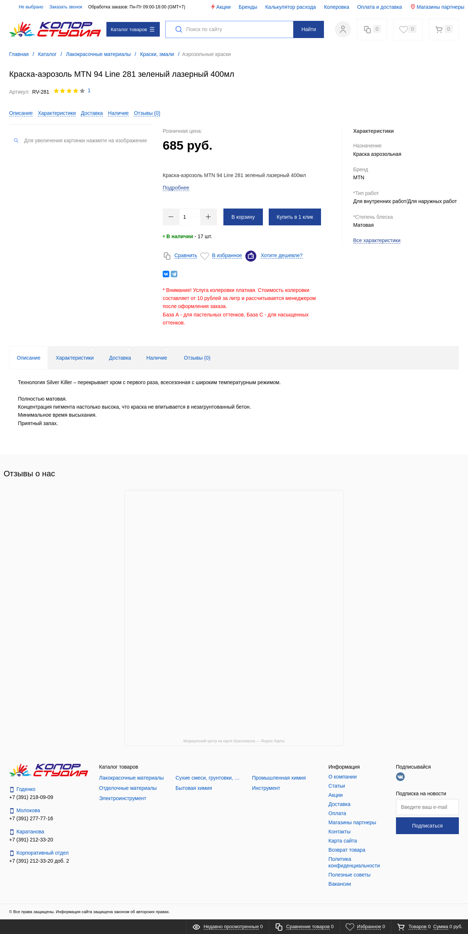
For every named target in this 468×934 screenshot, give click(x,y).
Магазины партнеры (437, 7)
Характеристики (57, 113)
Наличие (118, 113)
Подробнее (176, 188)
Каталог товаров (132, 29)
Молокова (24, 810)
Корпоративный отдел (39, 853)
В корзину (243, 217)
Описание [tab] (28, 358)
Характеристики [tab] (75, 358)
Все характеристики (376, 240)
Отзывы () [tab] (197, 358)
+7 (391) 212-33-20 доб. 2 (39, 861)
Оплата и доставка (379, 7)
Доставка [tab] (120, 358)
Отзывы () (147, 113)
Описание (21, 113)
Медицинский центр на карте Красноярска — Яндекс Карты (234, 741)
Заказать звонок (65, 7)
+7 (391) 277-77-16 (31, 818)
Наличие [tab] (156, 358)
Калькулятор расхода (290, 7)
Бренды (248, 7)
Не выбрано (27, 7)
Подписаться (427, 826)
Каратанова (26, 832)
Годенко (22, 789)
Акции (220, 7)
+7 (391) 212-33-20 (31, 840)
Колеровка (336, 7)
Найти (308, 29)
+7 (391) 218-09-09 (31, 797)
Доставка (92, 113)
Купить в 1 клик (295, 217)
